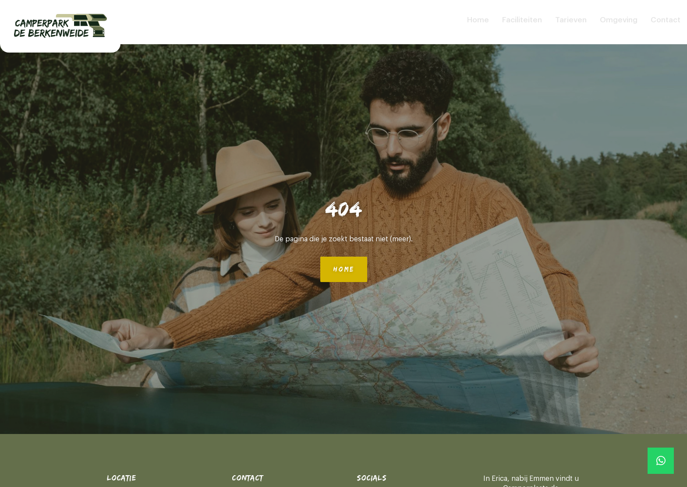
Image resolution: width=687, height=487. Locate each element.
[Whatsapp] (661, 461)
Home (478, 20)
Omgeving (618, 20)
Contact (665, 20)
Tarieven (571, 20)
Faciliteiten (522, 20)
